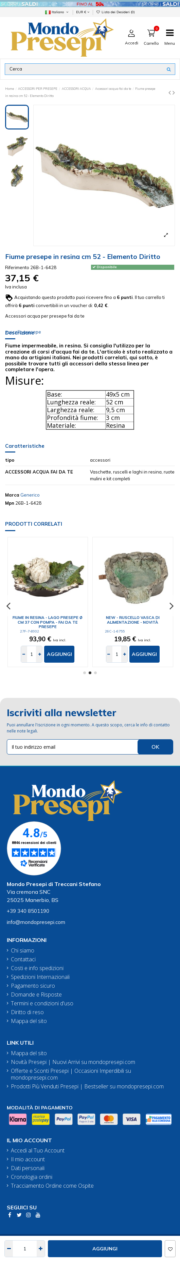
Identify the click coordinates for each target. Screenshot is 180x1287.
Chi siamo (22, 950)
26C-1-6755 (115, 631)
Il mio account (28, 1159)
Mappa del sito (29, 1021)
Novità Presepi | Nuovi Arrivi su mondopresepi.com (73, 1062)
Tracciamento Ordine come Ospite (52, 1185)
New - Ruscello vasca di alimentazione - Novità (133, 620)
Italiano (57, 12)
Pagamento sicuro (33, 985)
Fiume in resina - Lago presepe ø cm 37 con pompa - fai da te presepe (48, 622)
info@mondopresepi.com (36, 922)
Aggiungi (105, 1249)
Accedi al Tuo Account (38, 1150)
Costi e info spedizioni (37, 968)
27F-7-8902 (29, 631)
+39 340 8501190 (28, 911)
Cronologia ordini (31, 1177)
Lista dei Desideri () (115, 12)
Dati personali (27, 1168)
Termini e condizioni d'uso (42, 1003)
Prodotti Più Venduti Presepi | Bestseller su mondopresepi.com (87, 1086)
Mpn (9, 503)
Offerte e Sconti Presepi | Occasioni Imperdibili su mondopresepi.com (71, 1074)
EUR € (82, 12)
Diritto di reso (27, 1012)
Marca (12, 495)
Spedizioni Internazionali (40, 977)
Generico (30, 495)
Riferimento (17, 267)
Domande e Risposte (36, 994)
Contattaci (23, 959)
